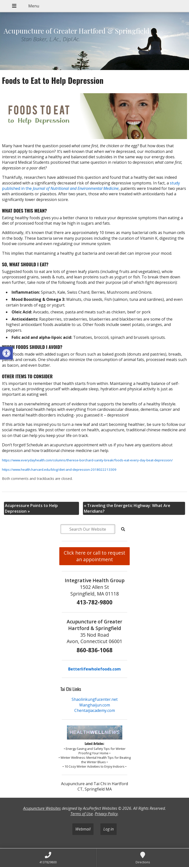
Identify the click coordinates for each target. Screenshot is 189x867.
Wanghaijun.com (94, 705)
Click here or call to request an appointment (94, 556)
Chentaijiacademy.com (94, 710)
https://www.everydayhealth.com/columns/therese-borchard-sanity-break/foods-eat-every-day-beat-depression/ (87, 460)
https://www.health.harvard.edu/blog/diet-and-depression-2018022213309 (59, 469)
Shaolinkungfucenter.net (95, 699)
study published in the (91, 185)
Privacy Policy (106, 813)
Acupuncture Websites (42, 808)
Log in (108, 829)
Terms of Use (81, 813)
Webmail (83, 829)
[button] (6, 353)
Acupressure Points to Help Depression (31, 508)
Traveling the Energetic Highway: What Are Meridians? (127, 508)
